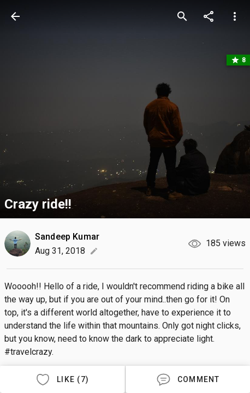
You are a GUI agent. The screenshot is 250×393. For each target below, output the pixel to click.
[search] (182, 16)
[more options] (235, 16)
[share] (208, 16)
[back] (15, 16)
